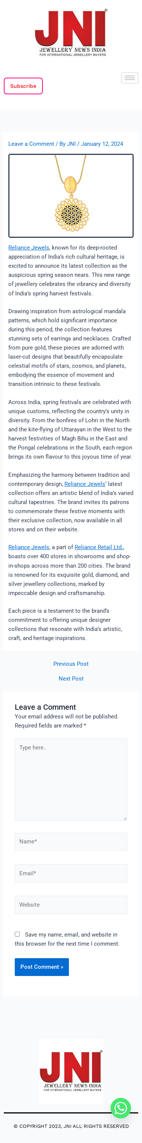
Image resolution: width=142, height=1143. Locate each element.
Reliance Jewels (28, 247)
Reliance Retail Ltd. (99, 547)
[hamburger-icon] (129, 77)
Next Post (71, 679)
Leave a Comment (31, 144)
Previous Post (71, 664)
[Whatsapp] (121, 1108)
